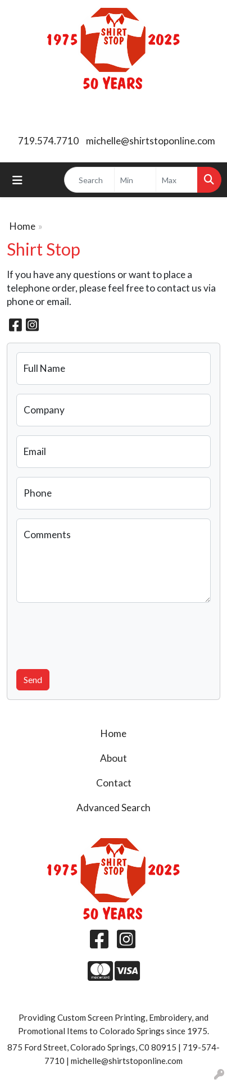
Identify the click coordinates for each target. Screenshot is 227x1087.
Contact (113, 783)
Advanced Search (113, 807)
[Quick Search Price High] (177, 180)
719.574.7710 (48, 141)
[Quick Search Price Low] (135, 180)
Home (22, 226)
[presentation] (101, 634)
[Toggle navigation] (17, 180)
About (113, 758)
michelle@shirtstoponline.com (150, 141)
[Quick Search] (89, 180)
